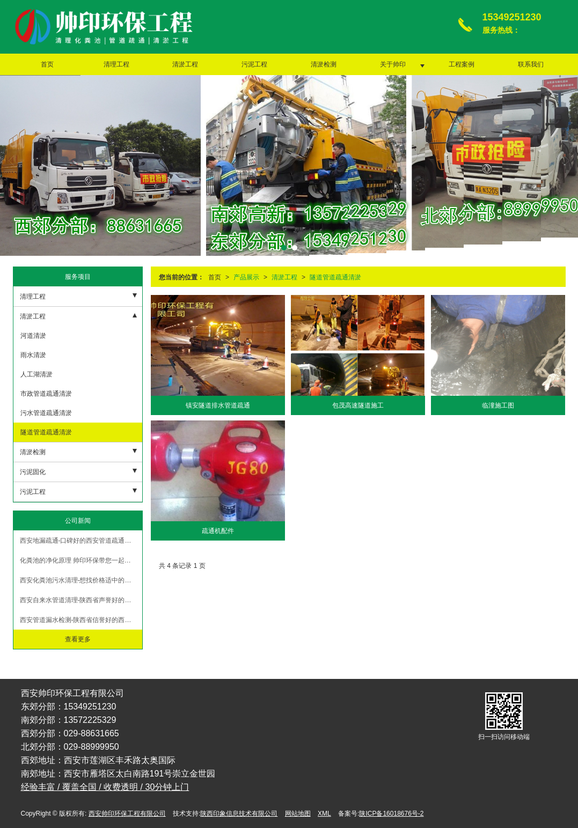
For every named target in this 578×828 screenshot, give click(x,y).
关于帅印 (393, 64)
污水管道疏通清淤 (45, 413)
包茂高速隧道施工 (358, 405)
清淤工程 (185, 64)
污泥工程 (254, 64)
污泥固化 (33, 472)
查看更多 (78, 639)
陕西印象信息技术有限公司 (238, 813)
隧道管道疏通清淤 (335, 277)
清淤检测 (323, 64)
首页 (47, 64)
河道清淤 (32, 335)
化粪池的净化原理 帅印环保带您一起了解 (78, 560)
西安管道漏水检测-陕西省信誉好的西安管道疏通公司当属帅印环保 (81, 620)
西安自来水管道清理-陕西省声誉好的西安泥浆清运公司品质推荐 (81, 600)
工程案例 (461, 64)
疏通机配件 (218, 531)
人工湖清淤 (36, 374)
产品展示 (246, 277)
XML (324, 813)
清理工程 (116, 64)
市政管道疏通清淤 (45, 393)
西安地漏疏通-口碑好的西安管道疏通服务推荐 (81, 540)
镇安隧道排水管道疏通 (218, 405)
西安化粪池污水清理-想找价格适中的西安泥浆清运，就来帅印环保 (81, 580)
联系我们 (531, 64)
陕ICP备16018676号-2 (391, 813)
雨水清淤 (32, 355)
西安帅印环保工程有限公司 (127, 813)
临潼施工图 (498, 405)
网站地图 (298, 813)
